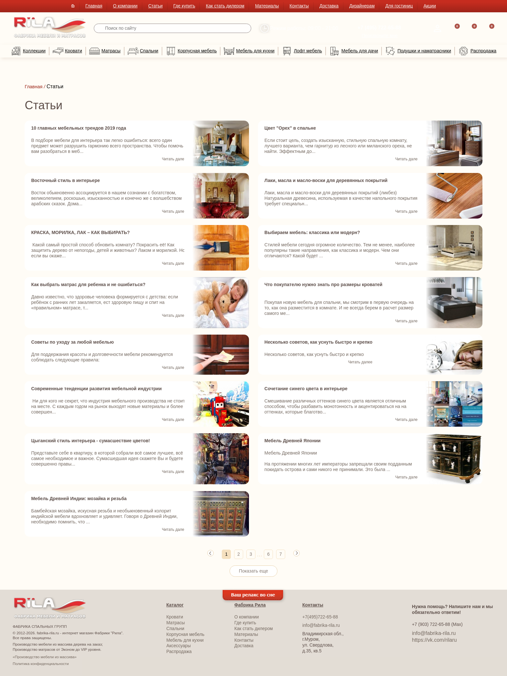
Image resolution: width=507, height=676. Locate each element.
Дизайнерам (361, 6)
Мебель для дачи (353, 51)
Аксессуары (179, 645)
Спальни (143, 51)
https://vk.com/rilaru (434, 639)
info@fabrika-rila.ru (321, 625)
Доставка (329, 6)
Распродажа (477, 51)
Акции (430, 6)
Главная (93, 6)
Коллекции (28, 51)
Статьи (155, 6)
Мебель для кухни (249, 51)
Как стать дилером (225, 6)
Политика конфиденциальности (41, 663)
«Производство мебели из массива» (45, 656)
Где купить (184, 6)
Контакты (299, 6)
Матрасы (105, 51)
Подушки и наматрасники (418, 51)
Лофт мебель (302, 51)
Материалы (267, 6)
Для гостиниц (399, 6)
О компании (125, 6)
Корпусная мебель (191, 51)
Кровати (67, 51)
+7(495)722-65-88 (320, 616)
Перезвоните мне (380, 35)
